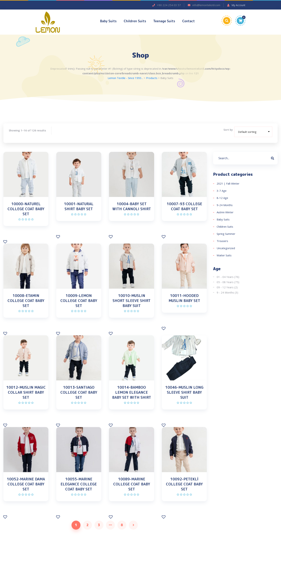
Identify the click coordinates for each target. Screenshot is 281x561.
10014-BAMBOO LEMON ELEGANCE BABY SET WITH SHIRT (131, 397)
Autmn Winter (225, 212)
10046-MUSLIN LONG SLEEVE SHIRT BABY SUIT (184, 397)
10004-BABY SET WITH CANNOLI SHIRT (131, 207)
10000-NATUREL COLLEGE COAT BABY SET (26, 209)
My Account (238, 5)
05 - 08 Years (225, 282)
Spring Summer (226, 234)
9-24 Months (225, 205)
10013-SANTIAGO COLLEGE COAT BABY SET (78, 397)
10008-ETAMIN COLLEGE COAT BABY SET (26, 303)
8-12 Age (222, 198)
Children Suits (135, 21)
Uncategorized (226, 248)
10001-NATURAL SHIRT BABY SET (79, 207)
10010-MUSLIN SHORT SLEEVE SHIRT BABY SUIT (132, 303)
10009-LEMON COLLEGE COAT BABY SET (78, 303)
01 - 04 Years (225, 277)
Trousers (222, 241)
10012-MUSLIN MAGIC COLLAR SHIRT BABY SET (26, 397)
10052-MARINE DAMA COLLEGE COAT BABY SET (26, 491)
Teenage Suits (164, 21)
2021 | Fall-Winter (228, 184)
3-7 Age (222, 191)
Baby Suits (108, 21)
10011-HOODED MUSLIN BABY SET (184, 301)
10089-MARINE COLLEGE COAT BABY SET (131, 491)
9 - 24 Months (225, 293)
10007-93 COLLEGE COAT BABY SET (184, 207)
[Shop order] (253, 132)
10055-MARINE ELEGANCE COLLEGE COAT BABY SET (79, 491)
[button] (5, 244)
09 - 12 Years (225, 287)
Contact (188, 21)
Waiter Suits (224, 255)
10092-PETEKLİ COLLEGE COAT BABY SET (184, 491)
